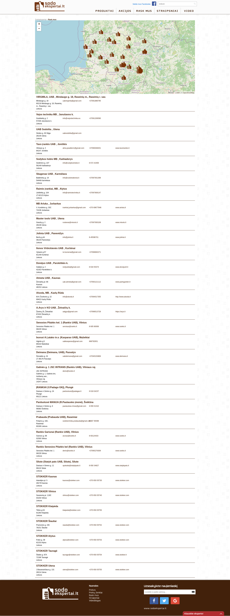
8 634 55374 (94, 267)
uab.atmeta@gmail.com (72, 282)
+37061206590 (95, 118)
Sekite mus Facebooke (145, 4)
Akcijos (125, 10)
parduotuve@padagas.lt (72, 391)
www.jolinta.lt (120, 237)
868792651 (93, 341)
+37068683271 (95, 252)
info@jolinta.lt (68, 237)
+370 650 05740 (95, 495)
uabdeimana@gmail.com (72, 356)
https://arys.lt (120, 312)
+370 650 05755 (95, 570)
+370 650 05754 (95, 555)
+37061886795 (95, 101)
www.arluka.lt (120, 208)
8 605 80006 (94, 326)
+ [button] (39, 24)
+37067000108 (95, 222)
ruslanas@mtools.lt (70, 222)
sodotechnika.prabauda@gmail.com (77, 421)
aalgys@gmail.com (70, 312)
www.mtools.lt (120, 222)
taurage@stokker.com (71, 555)
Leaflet (177, 93)
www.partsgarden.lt (122, 282)
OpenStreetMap (188, 93)
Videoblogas (95, 600)
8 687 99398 (94, 421)
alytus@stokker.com (70, 540)
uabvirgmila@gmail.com (72, 101)
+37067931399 (95, 178)
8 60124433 (93, 436)
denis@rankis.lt (69, 371)
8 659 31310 (94, 406)
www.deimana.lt (121, 356)
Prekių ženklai (95, 592)
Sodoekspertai (40, 20)
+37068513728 (95, 312)
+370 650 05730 (95, 480)
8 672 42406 (94, 163)
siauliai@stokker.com (71, 525)
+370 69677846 (95, 208)
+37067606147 (95, 193)
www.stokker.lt (121, 555)
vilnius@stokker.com (71, 495)
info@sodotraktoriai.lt (71, 178)
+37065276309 (95, 451)
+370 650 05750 (95, 510)
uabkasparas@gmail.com (73, 341)
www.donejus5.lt (121, 267)
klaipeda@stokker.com (71, 510)
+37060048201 (95, 148)
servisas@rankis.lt (70, 326)
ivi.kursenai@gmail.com (72, 252)
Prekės (92, 590)
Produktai (104, 10)
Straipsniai (167, 10)
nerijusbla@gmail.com (71, 267)
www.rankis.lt (120, 326)
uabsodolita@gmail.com (72, 133)
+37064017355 (95, 297)
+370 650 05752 (95, 525)
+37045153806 (95, 356)
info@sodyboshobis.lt (71, 163)
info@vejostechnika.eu (71, 118)
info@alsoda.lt (68, 297)
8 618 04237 (94, 391)
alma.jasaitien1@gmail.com (73, 148)
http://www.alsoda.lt (123, 297)
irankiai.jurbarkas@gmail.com (74, 208)
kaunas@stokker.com (71, 480)
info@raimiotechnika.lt (71, 193)
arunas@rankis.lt (69, 436)
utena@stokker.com (70, 570)
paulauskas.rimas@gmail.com (74, 406)
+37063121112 (95, 282)
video (189, 10)
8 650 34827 (94, 466)
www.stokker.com (122, 480)
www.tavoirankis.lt (122, 148)
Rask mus (144, 10)
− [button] (39, 29)
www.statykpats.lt (122, 466)
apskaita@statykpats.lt (71, 466)
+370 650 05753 (95, 540)
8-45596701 (93, 237)
